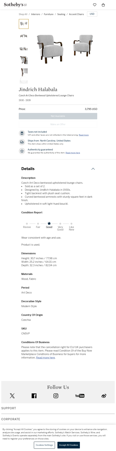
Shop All (23, 14)
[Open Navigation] (111, 4)
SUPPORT (8, 408)
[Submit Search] (86, 4)
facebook (34, 395)
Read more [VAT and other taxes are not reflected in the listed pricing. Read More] (84, 135)
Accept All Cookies (68, 445)
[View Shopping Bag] (103, 5)
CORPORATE (10, 419)
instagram (55, 395)
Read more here (45, 357)
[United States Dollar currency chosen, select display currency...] (92, 13)
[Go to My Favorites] (94, 5)
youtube (79, 396)
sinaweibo (104, 396)
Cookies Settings (44, 445)
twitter (12, 395)
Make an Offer (58, 124)
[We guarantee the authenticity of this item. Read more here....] (73, 152)
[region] (58, 438)
